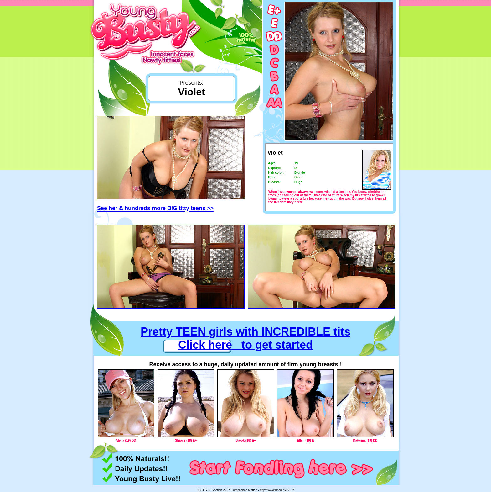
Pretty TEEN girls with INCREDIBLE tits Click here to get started (245, 338)
